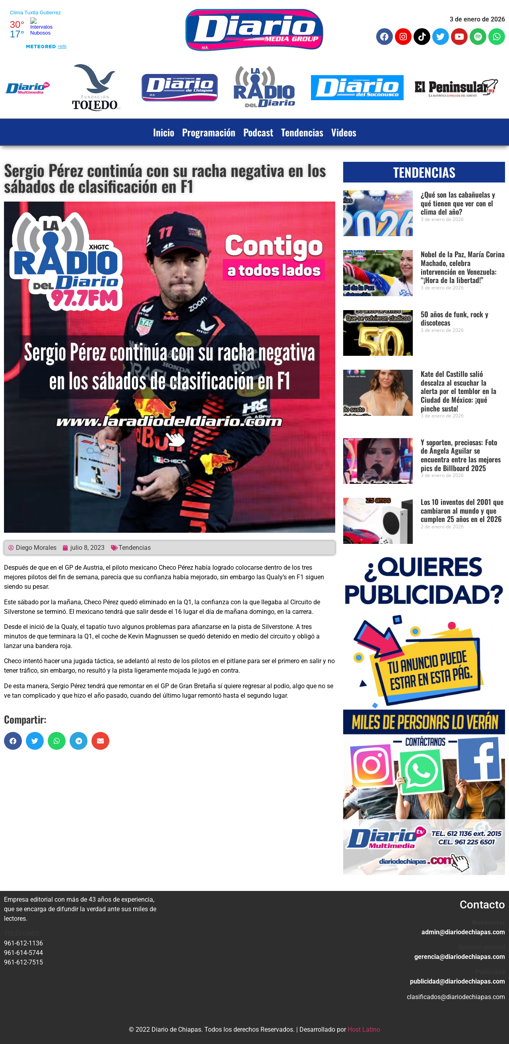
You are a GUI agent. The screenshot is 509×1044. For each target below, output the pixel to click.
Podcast (258, 132)
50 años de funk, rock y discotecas (454, 318)
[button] (13, 741)
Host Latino (364, 1029)
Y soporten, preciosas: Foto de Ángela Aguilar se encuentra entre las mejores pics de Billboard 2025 (461, 455)
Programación (208, 132)
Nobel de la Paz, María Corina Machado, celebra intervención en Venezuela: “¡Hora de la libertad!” (463, 267)
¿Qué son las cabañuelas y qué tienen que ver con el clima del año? (458, 203)
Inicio (163, 132)
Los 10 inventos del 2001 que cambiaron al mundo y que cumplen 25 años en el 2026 (462, 510)
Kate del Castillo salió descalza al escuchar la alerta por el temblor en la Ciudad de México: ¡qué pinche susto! (458, 391)
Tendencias (302, 132)
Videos (343, 132)
